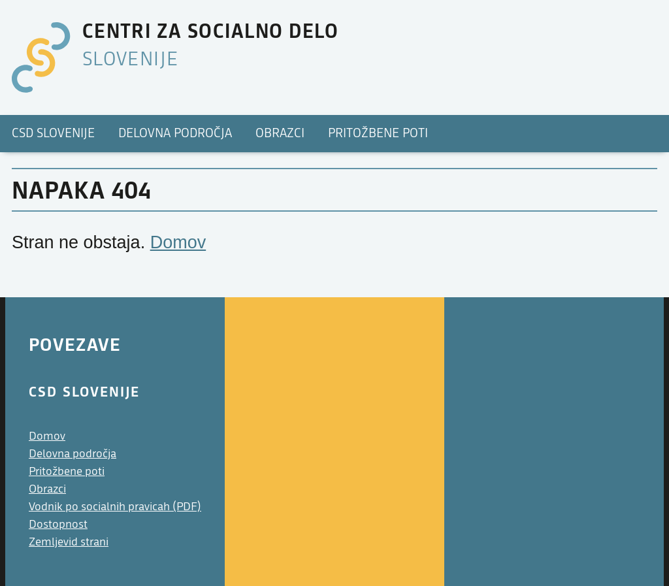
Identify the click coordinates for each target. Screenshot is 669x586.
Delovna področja (72, 454)
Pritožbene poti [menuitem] (378, 133)
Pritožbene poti (67, 471)
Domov (178, 242)
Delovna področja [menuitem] (175, 133)
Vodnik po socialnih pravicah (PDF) (115, 506)
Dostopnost (58, 524)
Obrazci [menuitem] (279, 133)
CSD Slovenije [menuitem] (53, 133)
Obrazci (47, 489)
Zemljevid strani (68, 542)
